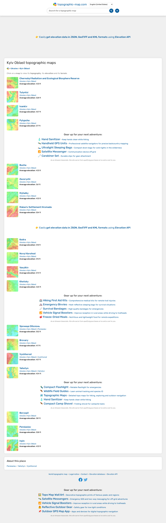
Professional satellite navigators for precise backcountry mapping (98, 143)
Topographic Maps (55, 395)
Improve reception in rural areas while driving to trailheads (100, 313)
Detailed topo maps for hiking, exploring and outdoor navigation (97, 395)
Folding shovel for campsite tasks (89, 404)
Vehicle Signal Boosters (58, 312)
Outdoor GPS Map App (56, 511)
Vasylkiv (23, 267)
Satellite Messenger (54, 151)
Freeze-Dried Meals (55, 316)
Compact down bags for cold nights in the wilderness (98, 148)
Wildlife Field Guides (56, 391)
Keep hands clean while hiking (75, 139)
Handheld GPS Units (54, 143)
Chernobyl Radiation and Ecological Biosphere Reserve (49, 78)
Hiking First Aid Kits (55, 300)
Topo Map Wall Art (53, 494)
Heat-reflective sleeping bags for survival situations (92, 305)
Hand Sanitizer (51, 139)
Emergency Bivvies (55, 304)
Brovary (23, 340)
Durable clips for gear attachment (76, 156)
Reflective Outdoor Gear (57, 507)
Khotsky (23, 281)
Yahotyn (23, 368)
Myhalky (23, 193)
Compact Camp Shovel (58, 403)
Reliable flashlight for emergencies (85, 387)
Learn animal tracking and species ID (86, 391)
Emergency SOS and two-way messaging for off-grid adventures (99, 499)
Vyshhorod (25, 354)
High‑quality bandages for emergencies (86, 309)
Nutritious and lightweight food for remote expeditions (94, 317)
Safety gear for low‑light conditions (90, 507)
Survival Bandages (55, 308)
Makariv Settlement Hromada (35, 207)
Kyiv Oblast (31, 81)
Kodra (22, 239)
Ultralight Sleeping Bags (57, 147)
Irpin (22, 441)
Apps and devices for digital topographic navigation (95, 511)
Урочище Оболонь (29, 326)
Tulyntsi (23, 92)
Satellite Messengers (55, 498)
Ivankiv (23, 106)
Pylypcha (24, 120)
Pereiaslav (42, 329)
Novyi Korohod (27, 253)
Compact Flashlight (56, 387)
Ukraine (22, 81)
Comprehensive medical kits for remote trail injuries (92, 300)
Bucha (22, 165)
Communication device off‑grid (82, 152)
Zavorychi (24, 179)
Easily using (85, 37)
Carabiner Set (50, 155)
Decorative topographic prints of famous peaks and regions (92, 495)
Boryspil (24, 413)
